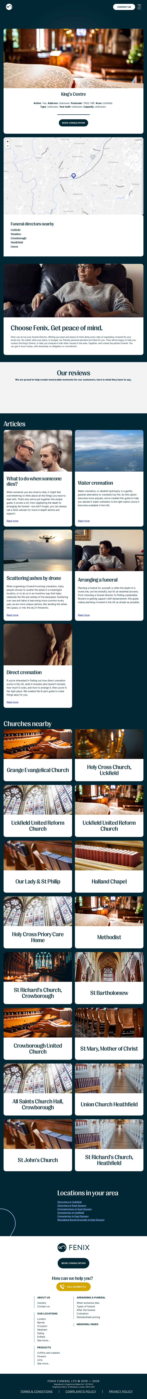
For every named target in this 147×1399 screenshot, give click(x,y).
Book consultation (73, 123)
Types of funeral (86, 1306)
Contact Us (124, 7)
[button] (74, 175)
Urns (40, 1359)
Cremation (82, 1313)
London (41, 1318)
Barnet (41, 1322)
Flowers (41, 1356)
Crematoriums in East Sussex (74, 1209)
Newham (42, 1329)
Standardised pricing (88, 1317)
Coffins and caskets (48, 1352)
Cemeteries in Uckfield (70, 1212)
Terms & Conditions (36, 1391)
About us (43, 1297)
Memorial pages (87, 1324)
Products (44, 1347)
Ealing (40, 1333)
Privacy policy (121, 1391)
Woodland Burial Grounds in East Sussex (80, 1219)
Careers (41, 1302)
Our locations (47, 1313)
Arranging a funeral (91, 1297)
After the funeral (86, 1310)
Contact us (43, 1306)
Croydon (42, 1326)
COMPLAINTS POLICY (81, 1391)
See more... (43, 1340)
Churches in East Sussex (71, 1205)
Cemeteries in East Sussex (73, 1216)
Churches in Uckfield (69, 1202)
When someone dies (88, 1302)
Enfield (41, 1336)
